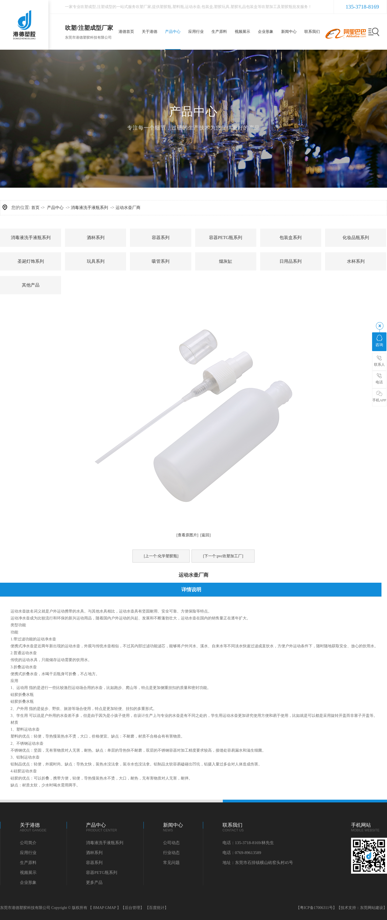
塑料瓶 (178, 7)
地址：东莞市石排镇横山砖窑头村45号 (258, 862)
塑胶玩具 (221, 7)
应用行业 (28, 852)
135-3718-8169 (362, 7)
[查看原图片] (187, 535)
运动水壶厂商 (128, 207)
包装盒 (207, 7)
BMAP (98, 908)
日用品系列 (290, 261)
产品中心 (55, 207)
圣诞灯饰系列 (30, 261)
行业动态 (171, 852)
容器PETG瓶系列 (225, 237)
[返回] (205, 535)
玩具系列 (95, 261)
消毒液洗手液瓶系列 (89, 207)
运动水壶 (192, 7)
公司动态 (171, 843)
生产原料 (28, 862)
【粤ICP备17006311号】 (316, 908)
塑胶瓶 (165, 7)
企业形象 (28, 882)
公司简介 (28, 843)
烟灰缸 (225, 261)
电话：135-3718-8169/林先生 (248, 843)
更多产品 (94, 882)
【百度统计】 (156, 908)
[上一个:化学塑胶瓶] (161, 556)
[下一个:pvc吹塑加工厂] (223, 556)
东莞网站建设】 (373, 908)
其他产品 (31, 285)
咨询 (379, 341)
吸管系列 (160, 261)
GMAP (110, 908)
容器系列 (160, 237)
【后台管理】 (132, 908)
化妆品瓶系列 (355, 237)
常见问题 (171, 862)
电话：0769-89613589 (242, 852)
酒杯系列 (95, 237)
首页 (35, 207)
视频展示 (28, 872)
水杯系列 (356, 261)
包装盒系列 (290, 237)
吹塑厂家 (143, 7)
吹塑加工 (269, 7)
